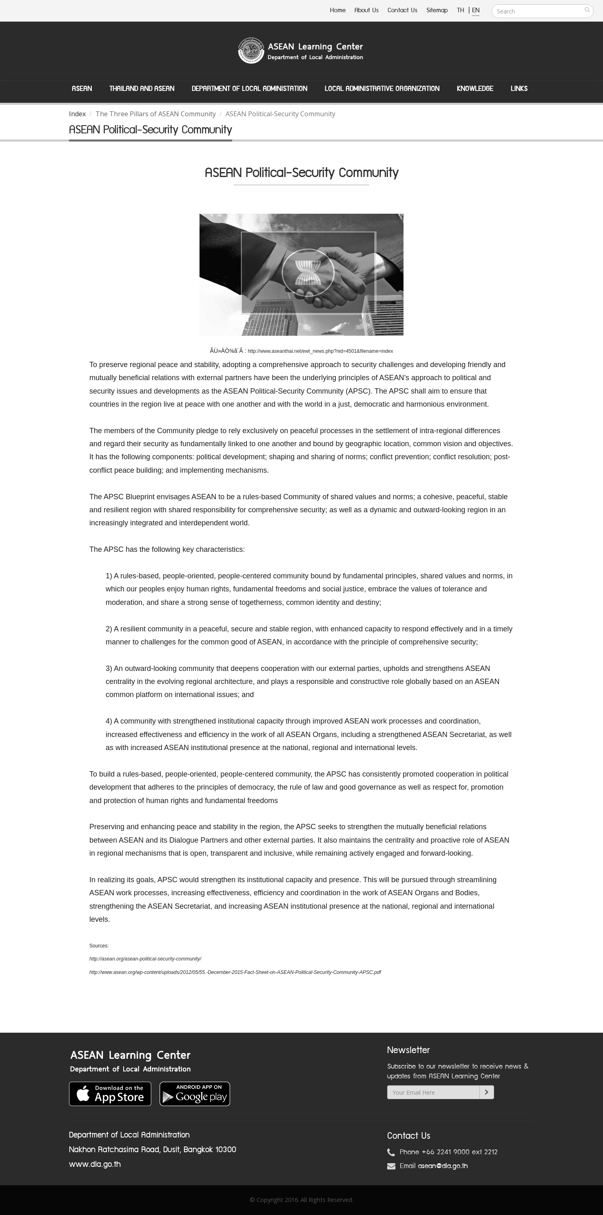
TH (461, 10)
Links (519, 89)
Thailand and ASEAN (141, 89)
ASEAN (82, 89)
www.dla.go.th (95, 1164)
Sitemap (437, 10)
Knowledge (475, 89)
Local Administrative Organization (382, 89)
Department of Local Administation (249, 89)
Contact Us (402, 10)
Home (338, 10)
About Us (367, 10)
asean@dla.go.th (443, 1166)
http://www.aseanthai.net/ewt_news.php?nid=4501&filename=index (320, 351)
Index (77, 113)
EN (475, 10)
